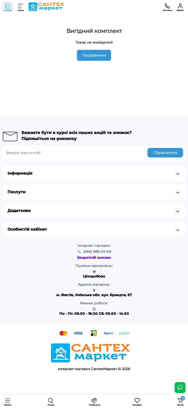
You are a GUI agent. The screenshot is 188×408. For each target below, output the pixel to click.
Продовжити (94, 55)
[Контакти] (167, 6)
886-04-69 (97, 251)
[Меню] (20, 6)
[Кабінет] (180, 6)
